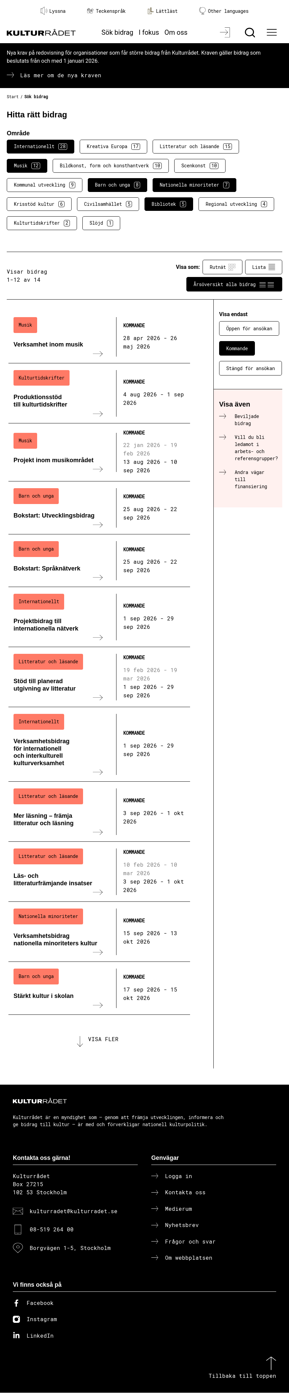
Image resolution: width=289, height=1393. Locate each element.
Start (13, 96)
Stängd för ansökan (250, 368)
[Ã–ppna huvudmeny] (273, 32)
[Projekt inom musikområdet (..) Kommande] (99, 452)
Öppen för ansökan (249, 328)
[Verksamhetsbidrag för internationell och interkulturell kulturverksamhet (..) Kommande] (99, 744)
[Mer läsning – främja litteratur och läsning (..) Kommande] (99, 812)
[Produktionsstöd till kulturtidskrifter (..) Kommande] (99, 393)
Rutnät (222, 267)
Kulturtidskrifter (42, 223)
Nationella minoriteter (194, 185)
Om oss (175, 32)
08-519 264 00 (52, 1229)
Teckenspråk (106, 11)
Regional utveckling (236, 204)
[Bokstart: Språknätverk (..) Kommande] (99, 560)
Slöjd (101, 223)
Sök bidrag (117, 32)
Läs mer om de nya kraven (60, 75)
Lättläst (162, 10)
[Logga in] (226, 32)
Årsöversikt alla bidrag (234, 284)
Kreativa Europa (113, 146)
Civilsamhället (108, 204)
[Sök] (251, 32)
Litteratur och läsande (196, 146)
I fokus (149, 32)
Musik (27, 165)
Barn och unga (117, 185)
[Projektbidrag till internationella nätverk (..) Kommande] (99, 617)
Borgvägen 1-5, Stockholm (70, 1247)
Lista (263, 267)
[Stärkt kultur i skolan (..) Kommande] (99, 988)
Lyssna (53, 11)
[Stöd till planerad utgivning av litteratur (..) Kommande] (99, 677)
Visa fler (103, 1039)
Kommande (237, 348)
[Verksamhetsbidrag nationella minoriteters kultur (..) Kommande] (99, 932)
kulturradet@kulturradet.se (73, 1211)
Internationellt (40, 146)
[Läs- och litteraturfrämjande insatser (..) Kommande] (99, 872)
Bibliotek (169, 204)
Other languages (223, 11)
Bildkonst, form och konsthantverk (111, 165)
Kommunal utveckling (44, 185)
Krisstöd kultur (39, 204)
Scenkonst (199, 165)
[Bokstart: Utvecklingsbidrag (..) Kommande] (99, 507)
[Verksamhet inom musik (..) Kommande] (99, 336)
